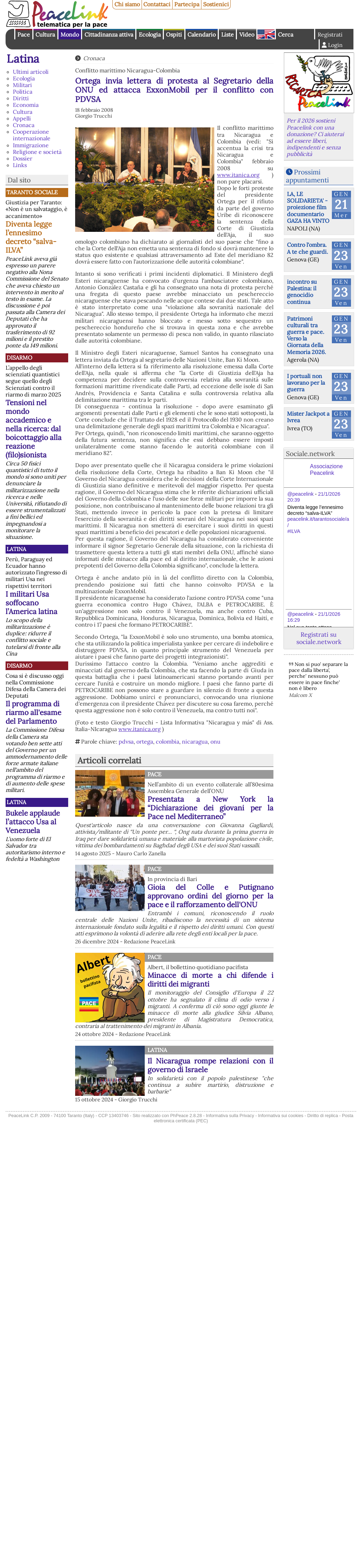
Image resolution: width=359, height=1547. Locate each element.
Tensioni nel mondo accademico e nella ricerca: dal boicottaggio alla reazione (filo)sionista (34, 429)
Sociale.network (310, 453)
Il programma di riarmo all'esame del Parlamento (33, 712)
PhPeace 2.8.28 (186, 1115)
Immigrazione (31, 145)
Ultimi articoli (31, 71)
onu (215, 741)
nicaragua (195, 741)
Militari (22, 84)
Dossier (22, 158)
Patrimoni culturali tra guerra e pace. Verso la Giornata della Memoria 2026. (306, 335)
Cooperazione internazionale (31, 135)
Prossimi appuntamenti (307, 176)
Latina (23, 59)
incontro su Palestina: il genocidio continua (302, 291)
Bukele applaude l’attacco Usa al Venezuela (33, 821)
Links (20, 165)
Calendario (202, 34)
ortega (144, 741)
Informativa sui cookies (280, 1115)
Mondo (70, 34)
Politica (22, 91)
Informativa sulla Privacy (230, 1115)
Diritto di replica (322, 1115)
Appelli (22, 118)
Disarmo (19, 357)
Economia (26, 104)
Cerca (285, 34)
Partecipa (186, 4)
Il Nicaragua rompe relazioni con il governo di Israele (210, 1065)
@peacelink (300, 494)
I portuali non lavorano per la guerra (306, 382)
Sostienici (216, 4)
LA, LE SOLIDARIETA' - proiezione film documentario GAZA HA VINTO (308, 207)
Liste (227, 34)
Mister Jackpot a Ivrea (308, 417)
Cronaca (23, 124)
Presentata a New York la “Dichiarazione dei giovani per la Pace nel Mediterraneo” (210, 807)
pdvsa (126, 741)
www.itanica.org (238, 174)
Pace (23, 34)
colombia (167, 741)
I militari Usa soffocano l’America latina (31, 602)
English (266, 34)
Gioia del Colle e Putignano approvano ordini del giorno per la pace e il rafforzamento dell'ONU (210, 895)
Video (246, 34)
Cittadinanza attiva (109, 34)
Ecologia (150, 34)
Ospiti (174, 34)
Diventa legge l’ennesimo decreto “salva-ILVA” (31, 237)
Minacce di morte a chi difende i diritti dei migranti (210, 980)
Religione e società (37, 151)
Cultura (45, 34)
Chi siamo (127, 4)
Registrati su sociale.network (318, 638)
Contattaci (156, 4)
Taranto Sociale (32, 192)
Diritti (21, 98)
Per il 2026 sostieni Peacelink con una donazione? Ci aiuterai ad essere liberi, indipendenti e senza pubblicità (315, 137)
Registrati (330, 34)
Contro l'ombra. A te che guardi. (307, 248)
